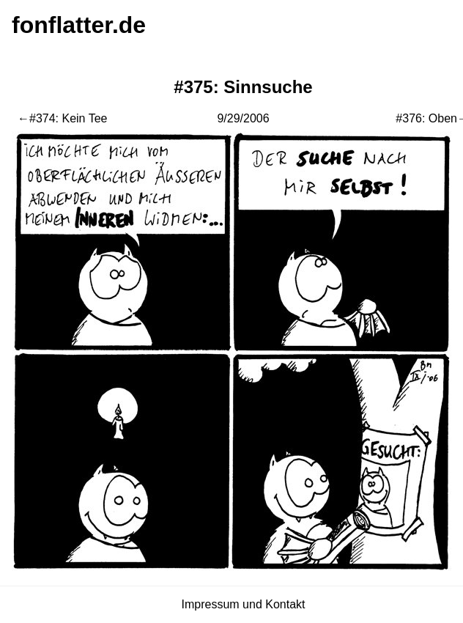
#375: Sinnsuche (243, 87)
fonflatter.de (79, 25)
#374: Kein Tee (68, 118)
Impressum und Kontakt (243, 604)
